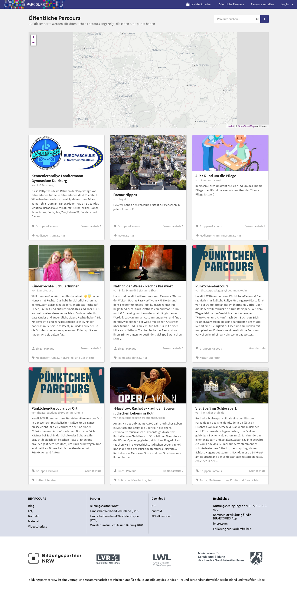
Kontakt (33, 516)
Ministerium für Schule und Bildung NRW (117, 525)
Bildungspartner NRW (104, 506)
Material (33, 521)
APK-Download (161, 516)
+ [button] (33, 37)
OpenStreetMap (246, 126)
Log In (287, 4)
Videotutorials (37, 526)
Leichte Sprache (198, 4)
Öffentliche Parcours (231, 4)
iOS (153, 506)
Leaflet (230, 126)
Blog (31, 506)
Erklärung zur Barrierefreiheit (232, 529)
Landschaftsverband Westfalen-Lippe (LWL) (114, 518)
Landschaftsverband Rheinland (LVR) (114, 511)
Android (156, 511)
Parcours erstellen (262, 4)
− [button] (33, 42)
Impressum (220, 523)
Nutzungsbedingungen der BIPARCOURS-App (240, 508)
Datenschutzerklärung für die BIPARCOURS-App (232, 517)
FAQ (30, 511)
